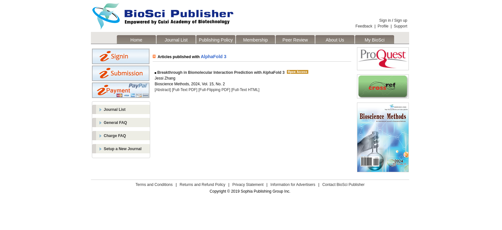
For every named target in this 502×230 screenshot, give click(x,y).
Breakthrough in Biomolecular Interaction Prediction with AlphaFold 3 (220, 72)
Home (136, 39)
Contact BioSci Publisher (343, 184)
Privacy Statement (247, 184)
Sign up (400, 20)
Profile (383, 26)
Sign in (385, 20)
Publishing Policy (216, 39)
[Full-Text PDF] (184, 90)
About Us (335, 39)
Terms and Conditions (154, 184)
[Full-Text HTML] (245, 90)
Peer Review (295, 39)
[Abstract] (163, 90)
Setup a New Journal (123, 149)
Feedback (363, 26)
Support (400, 26)
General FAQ (115, 122)
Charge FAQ (115, 136)
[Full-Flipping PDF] (214, 90)
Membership (255, 39)
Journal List (176, 39)
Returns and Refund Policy (202, 184)
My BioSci (375, 39)
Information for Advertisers (293, 184)
